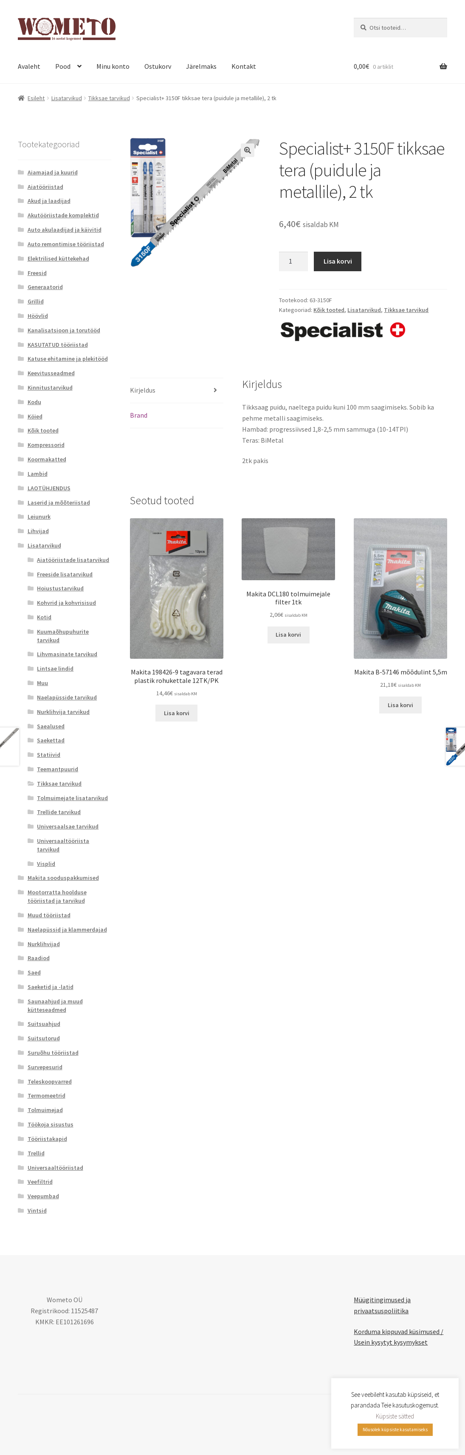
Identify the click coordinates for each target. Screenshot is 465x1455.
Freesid (37, 273)
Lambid (38, 474)
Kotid (44, 617)
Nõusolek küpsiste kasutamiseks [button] (395, 1430)
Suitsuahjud (44, 1024)
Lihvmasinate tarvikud (67, 654)
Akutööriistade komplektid (63, 215)
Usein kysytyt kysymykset (391, 1342)
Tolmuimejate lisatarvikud (72, 798)
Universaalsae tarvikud (68, 826)
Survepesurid (45, 1067)
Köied (35, 416)
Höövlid (38, 316)
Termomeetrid (46, 1095)
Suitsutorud (44, 1038)
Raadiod (39, 958)
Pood (62, 66)
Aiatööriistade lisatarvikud (73, 560)
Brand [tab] (138, 415)
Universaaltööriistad (55, 1167)
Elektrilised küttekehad (58, 258)
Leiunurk (39, 516)
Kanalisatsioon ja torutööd (64, 330)
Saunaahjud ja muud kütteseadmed (55, 1005)
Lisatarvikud (66, 98)
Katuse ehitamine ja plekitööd (68, 358)
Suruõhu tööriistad (53, 1052)
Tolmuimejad (45, 1110)
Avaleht (29, 66)
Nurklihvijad (44, 944)
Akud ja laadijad (49, 201)
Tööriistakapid (47, 1139)
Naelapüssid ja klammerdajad (67, 929)
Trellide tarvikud (59, 812)
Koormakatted (47, 459)
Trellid (36, 1153)
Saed (34, 972)
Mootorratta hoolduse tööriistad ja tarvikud (57, 896)
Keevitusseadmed (51, 373)
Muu (42, 683)
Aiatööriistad (45, 187)
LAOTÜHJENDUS (49, 488)
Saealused (51, 726)
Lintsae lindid (55, 668)
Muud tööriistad (49, 915)
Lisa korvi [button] (176, 713)
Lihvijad (38, 531)
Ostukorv (157, 66)
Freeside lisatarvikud (65, 574)
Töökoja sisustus (50, 1124)
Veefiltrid (40, 1181)
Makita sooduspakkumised (63, 878)
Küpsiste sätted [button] (395, 1416)
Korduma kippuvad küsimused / (398, 1331)
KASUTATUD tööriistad (58, 344)
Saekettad (51, 740)
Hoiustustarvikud (60, 588)
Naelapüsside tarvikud (67, 697)
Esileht (36, 98)
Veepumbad (43, 1196)
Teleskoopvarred (50, 1081)
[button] (247, 150)
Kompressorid (46, 445)
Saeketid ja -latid (50, 987)
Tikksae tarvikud (109, 98)
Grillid (36, 301)
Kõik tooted (328, 310)
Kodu (34, 402)
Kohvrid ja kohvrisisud (66, 603)
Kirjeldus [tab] (142, 390)
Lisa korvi (338, 261)
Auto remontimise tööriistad (66, 244)
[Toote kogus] (293, 261)
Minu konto (113, 66)
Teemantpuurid (57, 769)
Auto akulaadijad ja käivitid (64, 229)
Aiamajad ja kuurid (53, 172)
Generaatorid (45, 287)
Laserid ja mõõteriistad (59, 502)
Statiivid (48, 754)
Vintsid (37, 1210)
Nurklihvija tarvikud (63, 712)
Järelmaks (201, 66)
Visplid (46, 864)
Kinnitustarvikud (50, 387)
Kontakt (243, 66)
